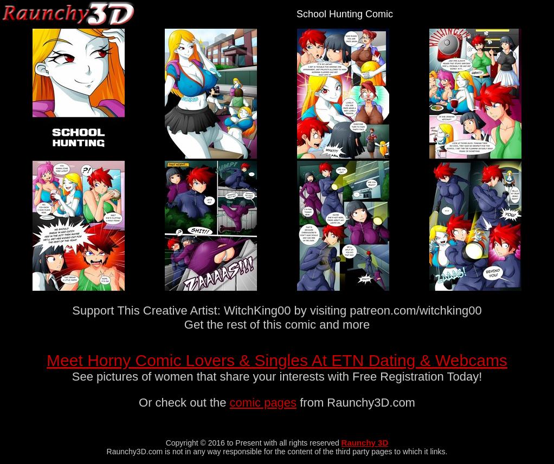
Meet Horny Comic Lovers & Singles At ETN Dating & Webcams (277, 360)
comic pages (263, 402)
